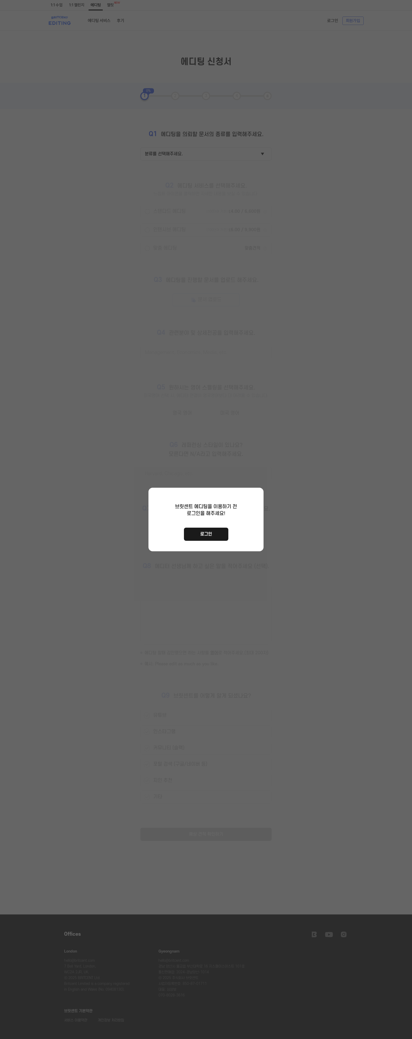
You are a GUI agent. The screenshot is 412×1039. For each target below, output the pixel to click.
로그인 (206, 534)
